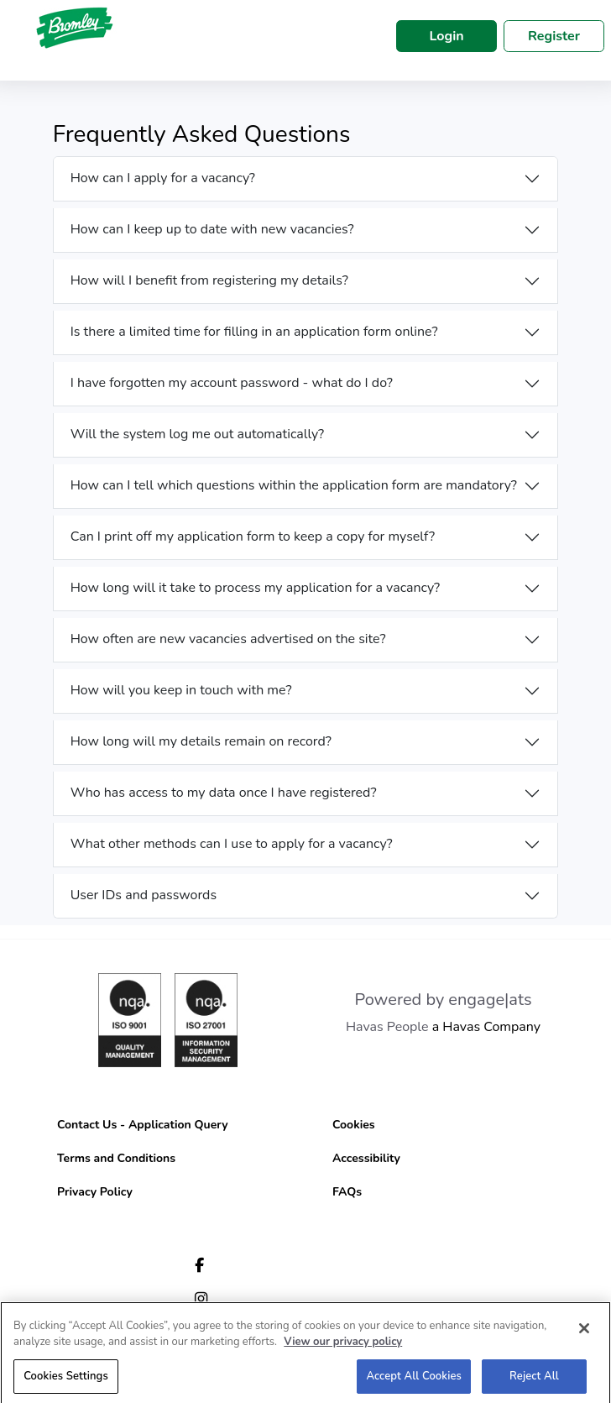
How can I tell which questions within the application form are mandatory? (293, 485)
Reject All (534, 1380)
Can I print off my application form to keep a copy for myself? (253, 536)
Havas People (387, 1027)
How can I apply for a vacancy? (162, 178)
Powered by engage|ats (442, 999)
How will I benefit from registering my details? (209, 280)
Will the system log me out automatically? (197, 434)
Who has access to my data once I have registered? (223, 792)
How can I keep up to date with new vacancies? (212, 229)
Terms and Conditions (116, 1158)
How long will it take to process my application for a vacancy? (255, 587)
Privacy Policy (95, 1192)
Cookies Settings (66, 1380)
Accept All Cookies (414, 1380)
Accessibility (366, 1158)
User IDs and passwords (143, 895)
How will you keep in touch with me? (181, 690)
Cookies (353, 1125)
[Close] (584, 1332)
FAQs (347, 1192)
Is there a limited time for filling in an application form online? (254, 331)
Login (446, 36)
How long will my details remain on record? (201, 741)
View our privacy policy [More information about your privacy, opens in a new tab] (343, 1345)
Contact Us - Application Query (142, 1125)
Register (554, 36)
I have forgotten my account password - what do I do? (231, 383)
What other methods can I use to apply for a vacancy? (231, 844)
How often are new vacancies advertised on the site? (228, 639)
